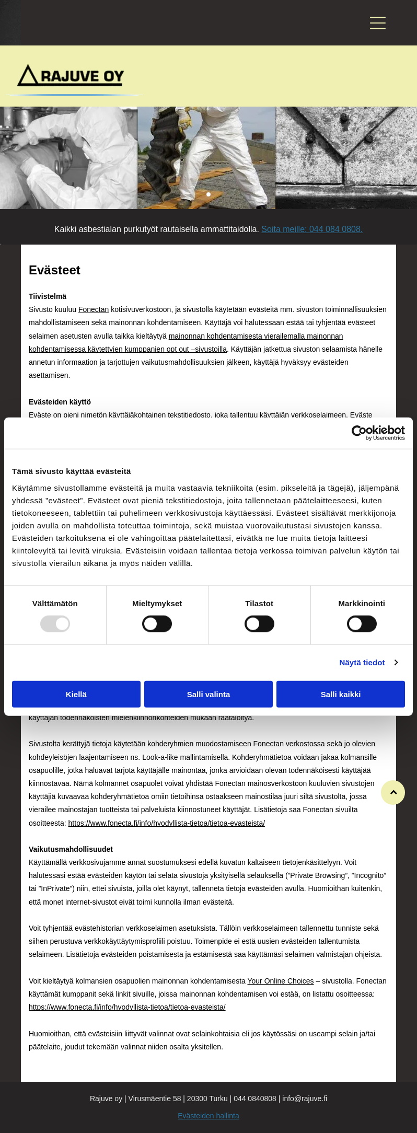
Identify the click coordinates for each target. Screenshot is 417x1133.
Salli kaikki (341, 694)
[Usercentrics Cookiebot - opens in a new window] (359, 433)
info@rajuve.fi (304, 1098)
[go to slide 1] (208, 194)
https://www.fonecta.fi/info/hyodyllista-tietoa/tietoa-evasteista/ (166, 823)
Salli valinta (208, 694)
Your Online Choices (280, 981)
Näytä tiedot (362, 662)
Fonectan (93, 309)
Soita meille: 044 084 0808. (312, 229)
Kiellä (76, 694)
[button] (378, 23)
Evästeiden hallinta (208, 1116)
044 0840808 (255, 1098)
